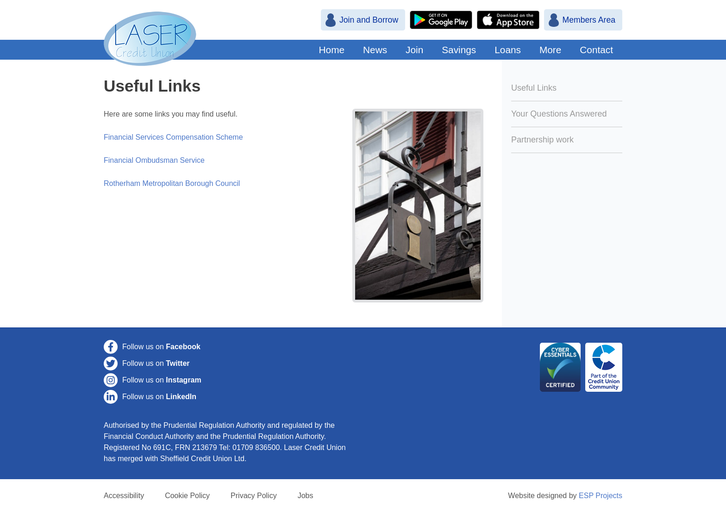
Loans (507, 49)
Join (414, 49)
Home (331, 49)
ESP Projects (600, 496)
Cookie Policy (187, 496)
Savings (459, 49)
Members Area (589, 20)
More (550, 49)
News (375, 49)
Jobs (305, 496)
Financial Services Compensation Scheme (173, 137)
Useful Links (534, 88)
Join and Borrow (368, 20)
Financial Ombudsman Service (154, 160)
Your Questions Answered (559, 113)
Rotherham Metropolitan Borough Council (172, 183)
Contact (596, 49)
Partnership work (542, 139)
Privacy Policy (254, 496)
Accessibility (124, 496)
